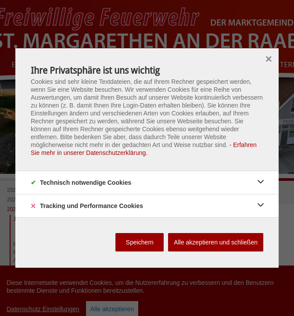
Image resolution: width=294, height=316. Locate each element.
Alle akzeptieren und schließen (216, 242)
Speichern (140, 242)
